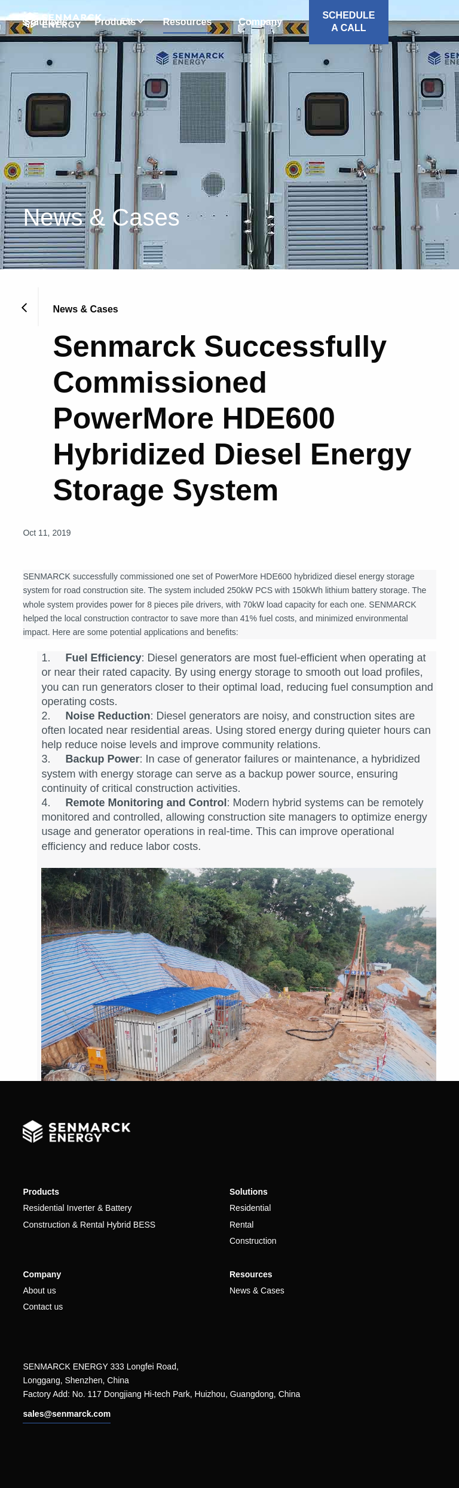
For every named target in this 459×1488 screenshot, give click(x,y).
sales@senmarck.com (67, 1414)
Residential (250, 1208)
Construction (253, 1241)
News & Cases (257, 1290)
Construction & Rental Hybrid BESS (89, 1224)
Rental (241, 1224)
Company (260, 22)
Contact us (43, 1306)
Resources (187, 22)
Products (41, 1192)
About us (39, 1290)
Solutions (249, 1192)
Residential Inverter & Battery (77, 1208)
